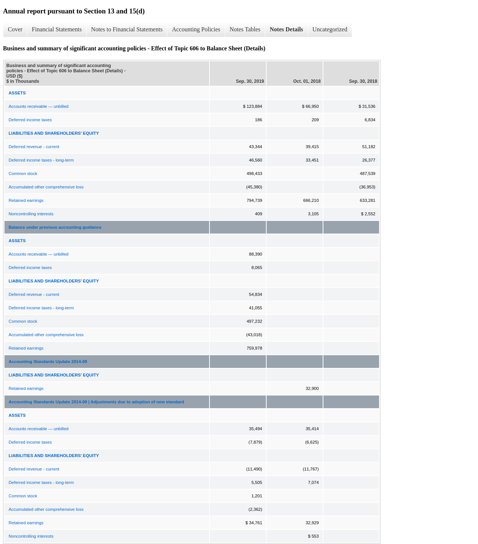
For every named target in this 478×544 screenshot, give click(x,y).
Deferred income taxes (30, 120)
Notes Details (286, 29)
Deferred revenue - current (34, 146)
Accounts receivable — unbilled (38, 106)
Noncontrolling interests (31, 214)
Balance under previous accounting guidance (55, 227)
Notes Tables (245, 29)
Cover (15, 29)
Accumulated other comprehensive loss (46, 187)
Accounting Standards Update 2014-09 (48, 361)
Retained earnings (26, 200)
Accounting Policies (196, 29)
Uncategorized (330, 29)
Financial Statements (57, 29)
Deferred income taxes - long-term (41, 160)
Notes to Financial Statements (127, 29)
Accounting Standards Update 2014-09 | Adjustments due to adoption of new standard (96, 402)
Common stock (23, 173)
